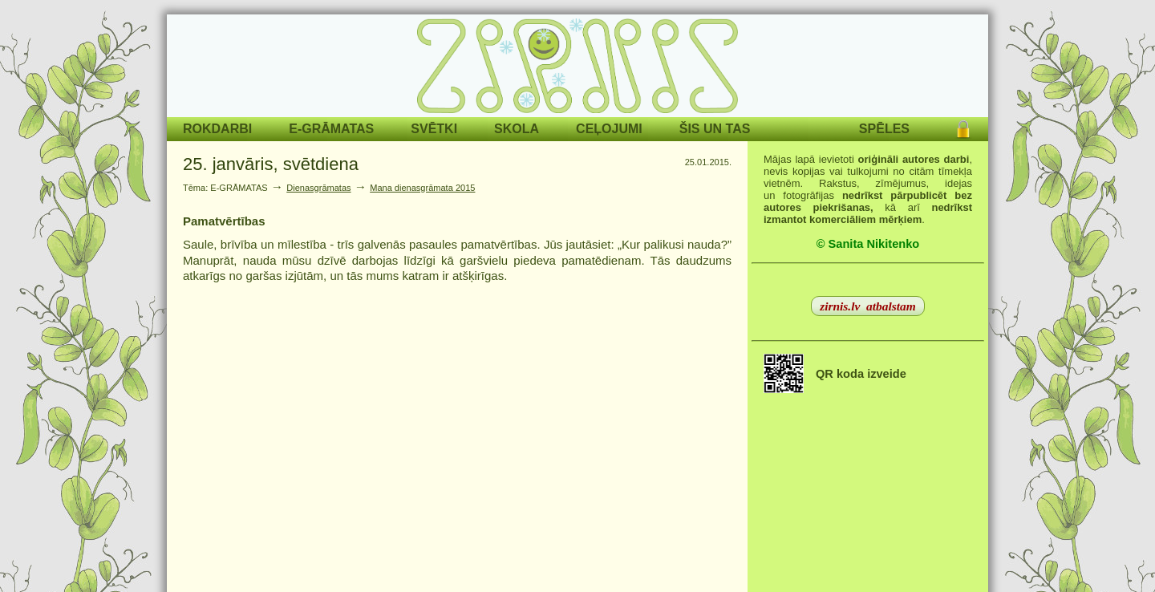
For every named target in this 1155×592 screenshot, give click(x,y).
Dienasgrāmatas (318, 188)
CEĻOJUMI (609, 129)
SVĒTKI (434, 129)
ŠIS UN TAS (715, 129)
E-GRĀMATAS (331, 129)
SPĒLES (884, 129)
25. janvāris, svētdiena (271, 164)
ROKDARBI (217, 129)
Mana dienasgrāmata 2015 (422, 188)
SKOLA (516, 129)
